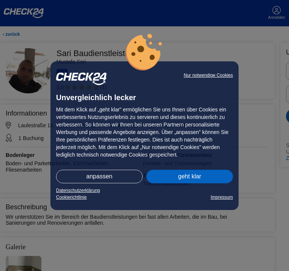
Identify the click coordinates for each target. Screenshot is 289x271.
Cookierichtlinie (71, 197)
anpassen (99, 176)
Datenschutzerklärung (78, 190)
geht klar (189, 176)
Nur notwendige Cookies (208, 75)
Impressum (222, 197)
